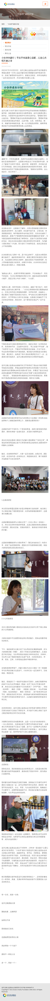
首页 (3, 24)
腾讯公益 (7, 53)
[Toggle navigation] (45, 4)
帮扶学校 (7, 46)
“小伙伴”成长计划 (13, 24)
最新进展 (7, 50)
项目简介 (7, 43)
